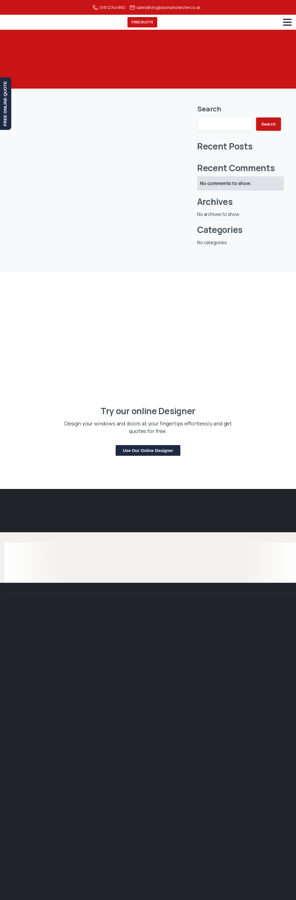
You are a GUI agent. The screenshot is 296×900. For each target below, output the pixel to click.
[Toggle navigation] (287, 22)
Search (209, 108)
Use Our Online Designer (148, 450)
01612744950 (109, 7)
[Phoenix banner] (148, 323)
